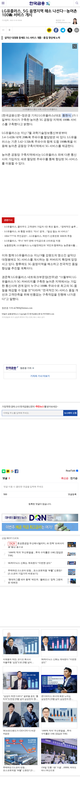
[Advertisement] (40, 191)
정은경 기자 (27, 368)
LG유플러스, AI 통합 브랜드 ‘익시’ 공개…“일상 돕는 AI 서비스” (36, 231)
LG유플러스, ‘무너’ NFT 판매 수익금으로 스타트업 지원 (32, 241)
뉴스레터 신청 (70, 413)
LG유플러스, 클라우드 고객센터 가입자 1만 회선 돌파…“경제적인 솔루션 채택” (41, 226)
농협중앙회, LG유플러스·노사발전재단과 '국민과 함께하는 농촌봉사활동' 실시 (41, 245)
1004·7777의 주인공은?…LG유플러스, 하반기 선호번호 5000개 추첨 (38, 236)
